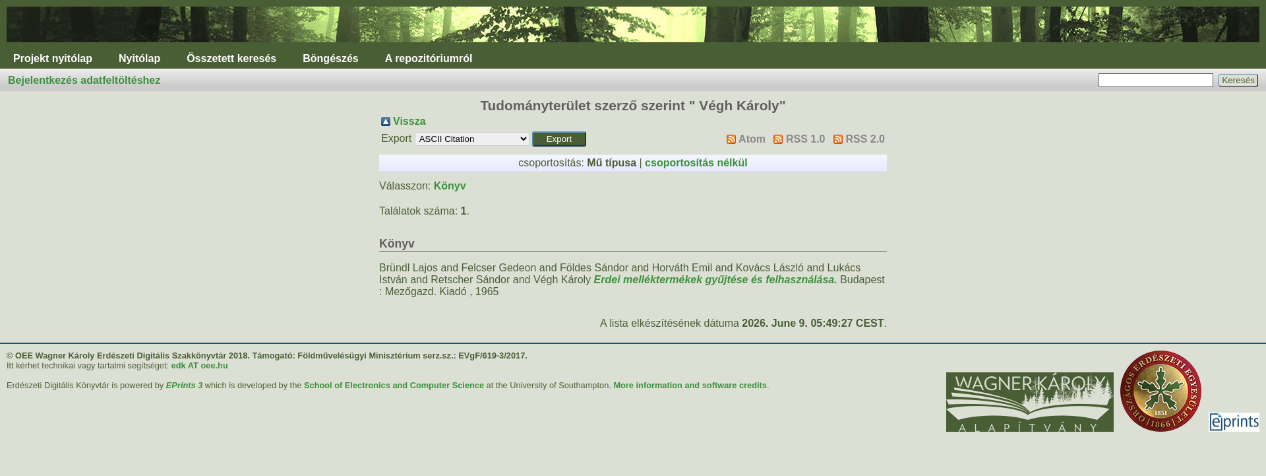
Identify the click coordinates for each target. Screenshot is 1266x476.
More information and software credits (690, 385)
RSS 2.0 (865, 139)
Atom (752, 139)
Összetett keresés (231, 58)
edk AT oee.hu (199, 365)
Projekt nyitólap (52, 58)
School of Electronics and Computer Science (394, 385)
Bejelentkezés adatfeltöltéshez (84, 80)
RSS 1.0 (806, 139)
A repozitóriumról (429, 58)
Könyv (450, 185)
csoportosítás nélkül (696, 162)
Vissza (409, 121)
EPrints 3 (184, 385)
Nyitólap (139, 58)
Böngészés (330, 58)
